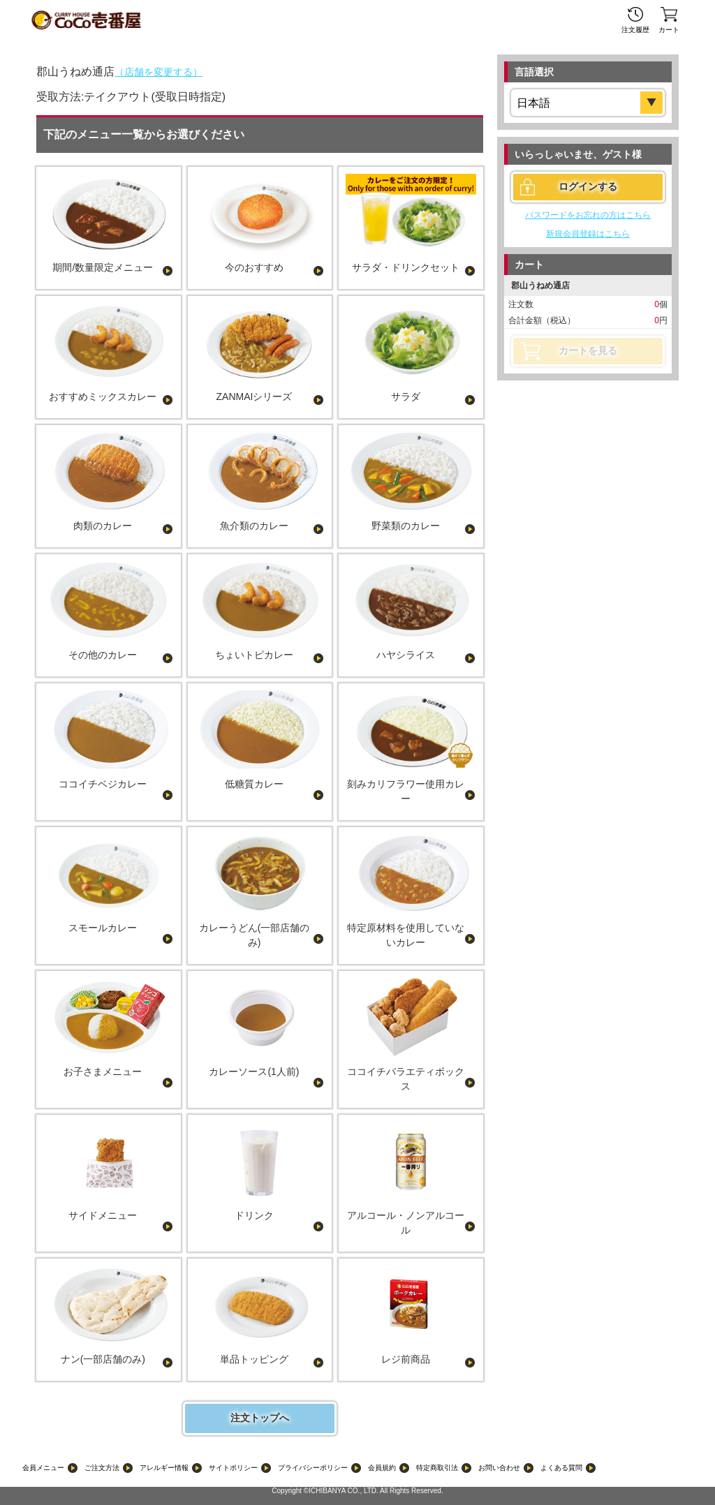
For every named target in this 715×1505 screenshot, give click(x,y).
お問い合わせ (499, 1467)
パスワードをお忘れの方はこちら (588, 215)
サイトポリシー (233, 1467)
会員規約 (382, 1467)
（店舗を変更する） (158, 71)
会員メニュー (43, 1467)
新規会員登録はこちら (588, 234)
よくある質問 (561, 1467)
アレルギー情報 (164, 1467)
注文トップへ (259, 1417)
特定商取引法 (437, 1467)
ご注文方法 (101, 1467)
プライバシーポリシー (313, 1467)
